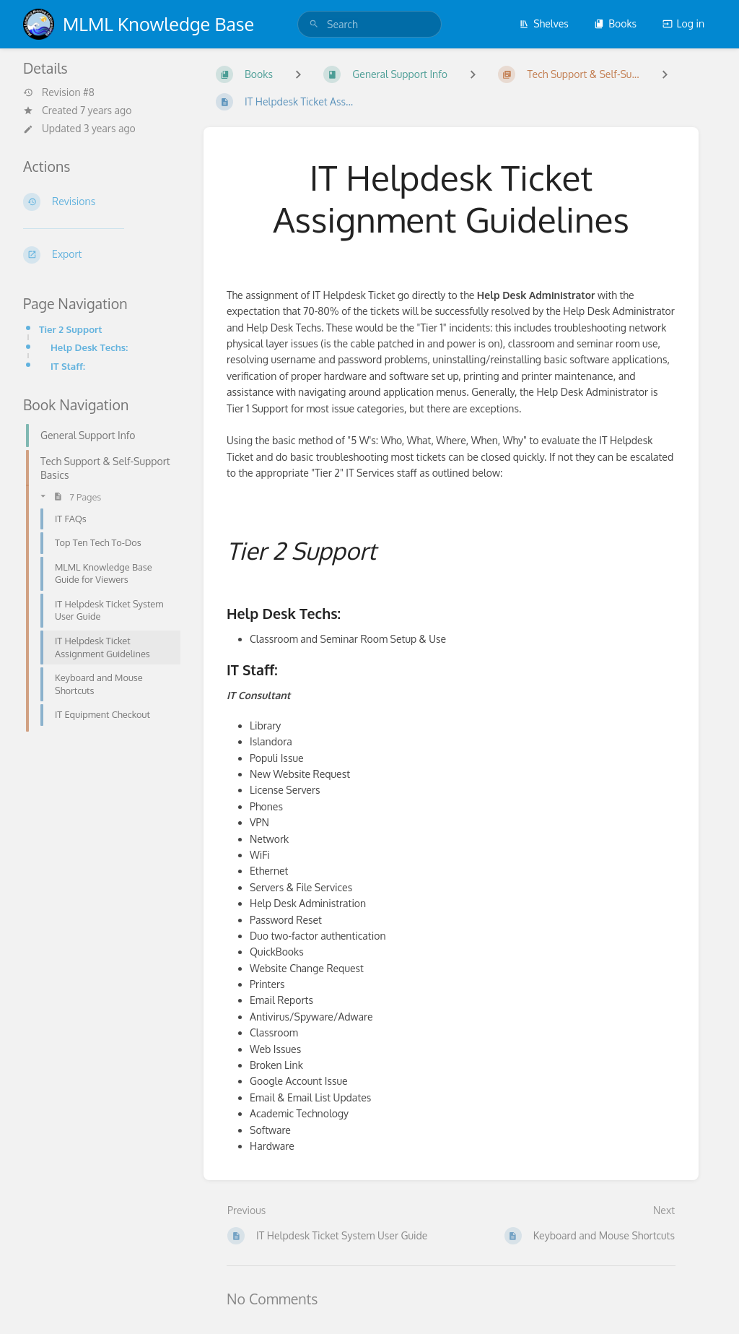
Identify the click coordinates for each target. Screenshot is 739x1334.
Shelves (544, 23)
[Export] (102, 255)
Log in (683, 23)
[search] (369, 24)
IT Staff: (68, 366)
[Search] (314, 24)
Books (615, 23)
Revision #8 (59, 92)
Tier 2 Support (70, 329)
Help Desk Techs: (89, 347)
